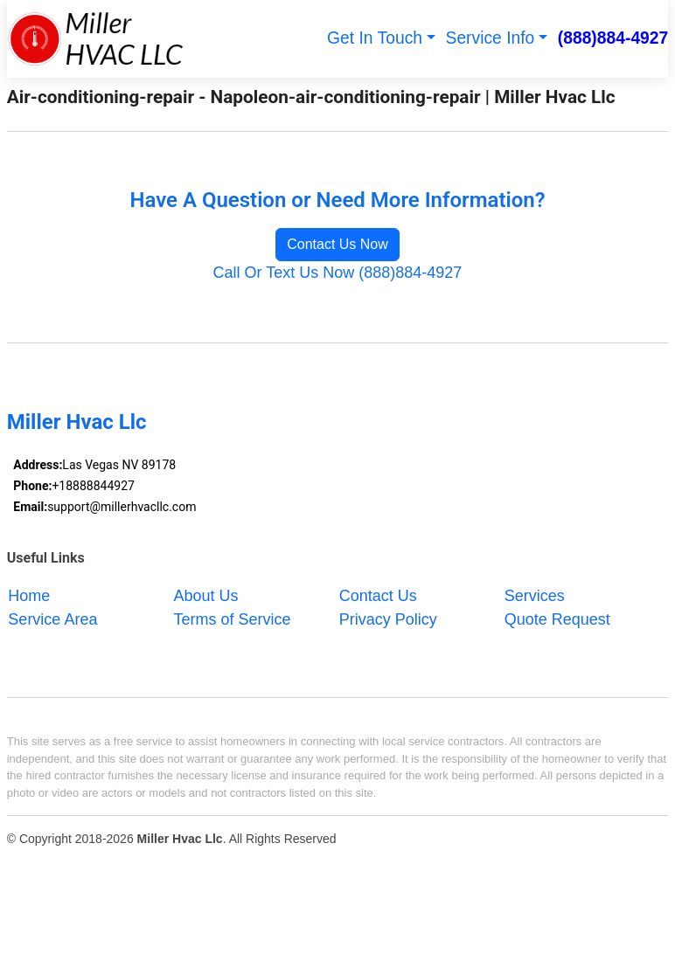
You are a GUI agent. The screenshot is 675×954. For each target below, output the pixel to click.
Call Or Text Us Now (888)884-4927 (338, 272)
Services (535, 595)
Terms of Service (232, 618)
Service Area (52, 618)
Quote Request (557, 618)
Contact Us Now (337, 244)
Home (29, 595)
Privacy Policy (388, 618)
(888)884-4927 (613, 38)
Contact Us (378, 595)
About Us (206, 595)
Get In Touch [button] (374, 38)
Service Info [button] (490, 38)
